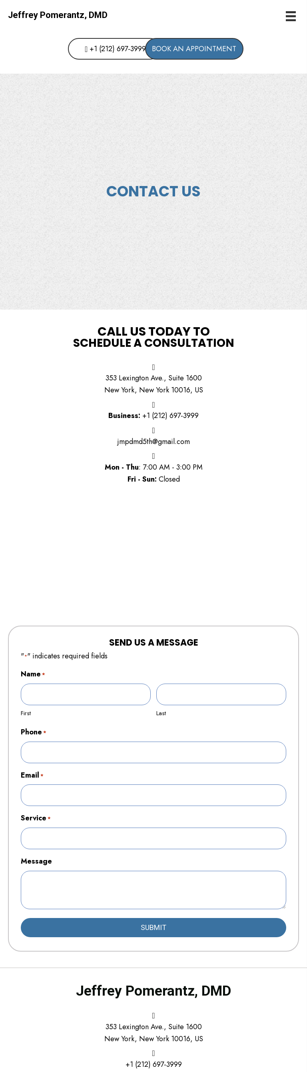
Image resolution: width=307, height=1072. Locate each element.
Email (32, 773)
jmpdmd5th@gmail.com (154, 441)
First (26, 712)
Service (36, 815)
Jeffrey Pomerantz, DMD (58, 15)
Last (161, 712)
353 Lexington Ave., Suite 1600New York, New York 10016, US (153, 1029)
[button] (102, 49)
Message (36, 857)
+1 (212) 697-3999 (170, 415)
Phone (33, 731)
